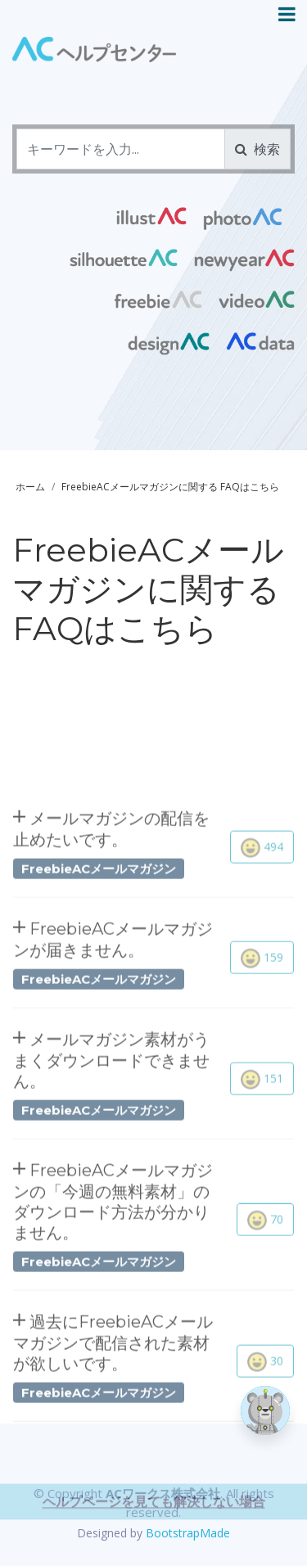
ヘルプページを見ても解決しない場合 (154, 1532)
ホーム (30, 487)
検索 (257, 149)
